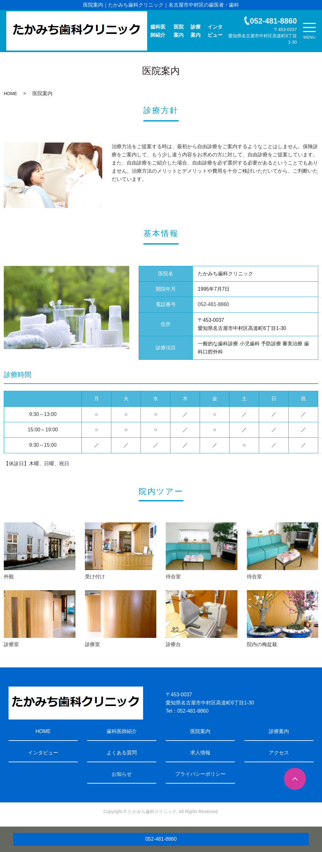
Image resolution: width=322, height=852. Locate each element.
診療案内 (196, 31)
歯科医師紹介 (157, 31)
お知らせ (122, 774)
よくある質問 (122, 752)
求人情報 (200, 752)
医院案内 (179, 31)
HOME (10, 93)
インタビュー (215, 31)
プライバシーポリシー (200, 774)
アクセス (279, 752)
